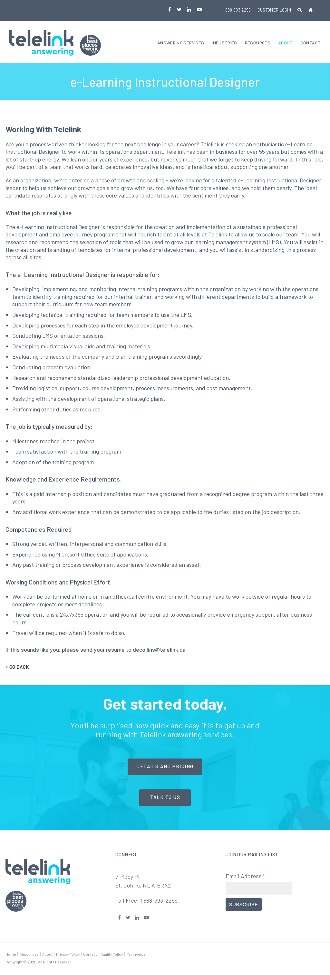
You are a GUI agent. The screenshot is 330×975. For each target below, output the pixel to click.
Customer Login (274, 10)
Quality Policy (112, 954)
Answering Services (180, 43)
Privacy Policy (68, 954)
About (285, 43)
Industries (224, 43)
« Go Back (17, 667)
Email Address (245, 876)
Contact (311, 43)
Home (10, 954)
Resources (257, 43)
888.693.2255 (238, 10)
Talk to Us (165, 798)
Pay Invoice (135, 954)
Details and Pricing (165, 767)
